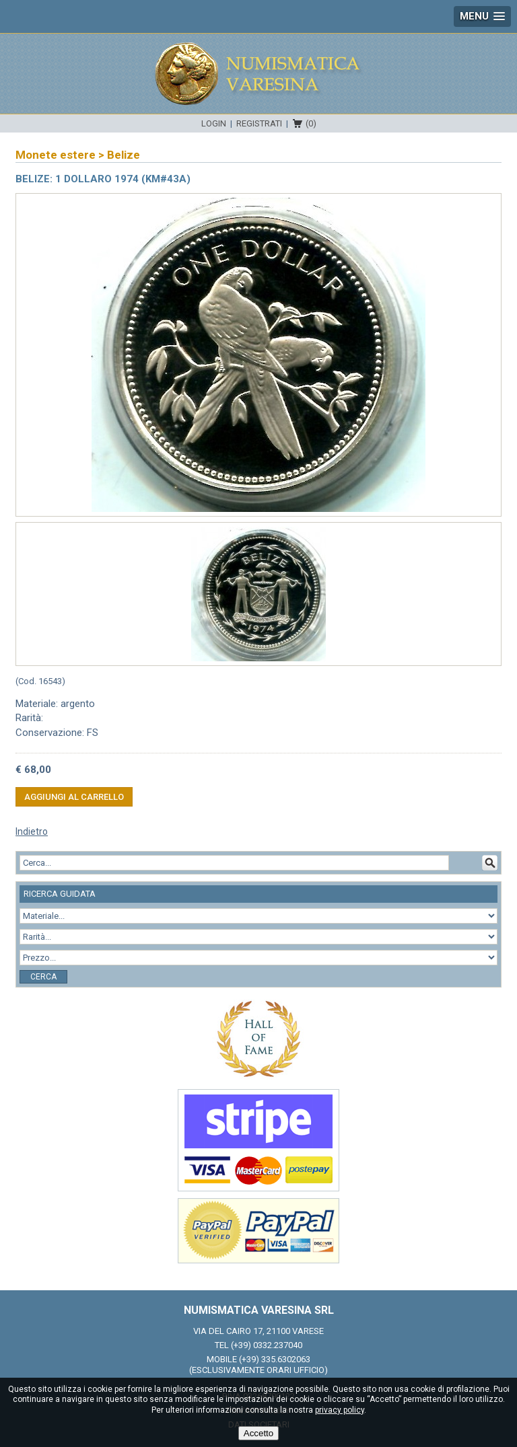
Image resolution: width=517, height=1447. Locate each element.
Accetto (258, 1433)
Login (213, 123)
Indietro (31, 831)
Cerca (43, 976)
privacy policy (339, 1410)
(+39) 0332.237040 (266, 1345)
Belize (123, 154)
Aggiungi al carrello (74, 797)
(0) (311, 123)
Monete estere (55, 154)
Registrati (259, 123)
